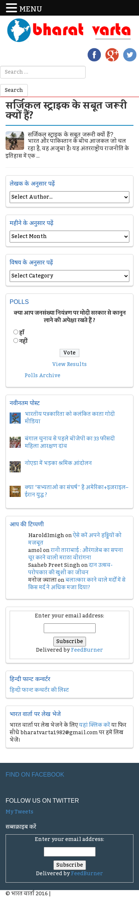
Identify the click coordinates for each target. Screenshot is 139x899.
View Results (69, 364)
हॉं (21, 333)
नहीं (23, 341)
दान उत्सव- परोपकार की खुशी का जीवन (70, 569)
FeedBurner (87, 650)
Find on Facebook (35, 774)
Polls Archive (42, 375)
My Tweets (19, 812)
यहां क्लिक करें (94, 725)
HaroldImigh (46, 535)
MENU (30, 9)
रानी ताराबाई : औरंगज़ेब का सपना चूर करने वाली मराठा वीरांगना (75, 554)
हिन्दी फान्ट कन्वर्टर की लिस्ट (39, 690)
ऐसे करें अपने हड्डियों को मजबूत (75, 539)
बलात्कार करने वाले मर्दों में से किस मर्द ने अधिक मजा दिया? (77, 584)
